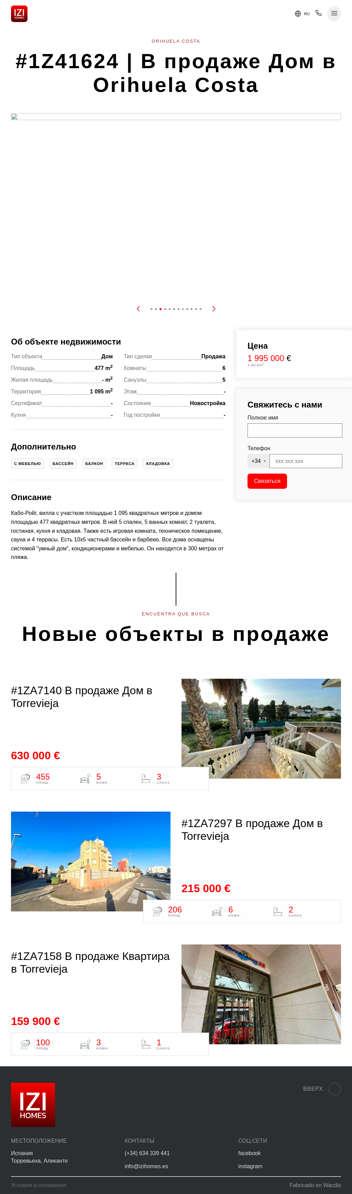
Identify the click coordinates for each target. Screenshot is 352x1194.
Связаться (267, 481)
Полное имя (263, 418)
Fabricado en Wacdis (315, 1185)
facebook (249, 1153)
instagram (250, 1166)
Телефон (259, 448)
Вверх (322, 1089)
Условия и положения (38, 1185)
